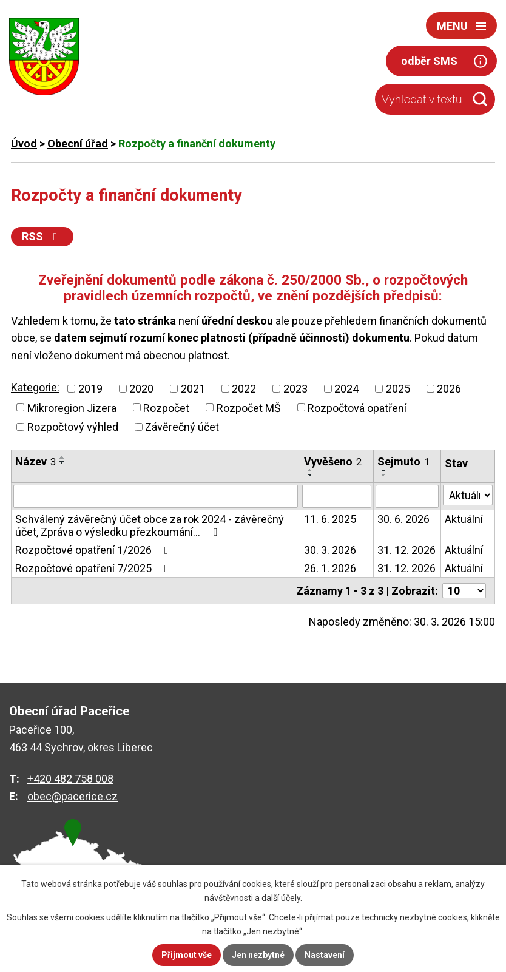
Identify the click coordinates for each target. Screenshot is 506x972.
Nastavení (325, 955)
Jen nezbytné (258, 955)
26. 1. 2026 (330, 568)
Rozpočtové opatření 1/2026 (94, 550)
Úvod (24, 143)
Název (35, 461)
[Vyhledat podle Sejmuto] (407, 496)
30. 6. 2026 (403, 519)
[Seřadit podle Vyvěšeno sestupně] (310, 475)
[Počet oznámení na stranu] (464, 590)
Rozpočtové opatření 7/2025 (94, 568)
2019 (90, 388)
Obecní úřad (77, 143)
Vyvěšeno (333, 461)
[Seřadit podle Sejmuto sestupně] (384, 475)
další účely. (281, 898)
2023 (295, 388)
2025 (398, 388)
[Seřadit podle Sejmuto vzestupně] (384, 470)
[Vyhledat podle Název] (155, 496)
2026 (449, 388)
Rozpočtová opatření (357, 407)
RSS (42, 236)
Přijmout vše (186, 955)
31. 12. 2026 (406, 550)
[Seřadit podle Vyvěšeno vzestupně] (310, 470)
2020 (141, 388)
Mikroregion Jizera (71, 407)
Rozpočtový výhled (72, 426)
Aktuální (464, 519)
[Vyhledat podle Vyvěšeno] (336, 496)
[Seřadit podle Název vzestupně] (62, 457)
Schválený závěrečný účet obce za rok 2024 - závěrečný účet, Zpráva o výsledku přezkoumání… (149, 525)
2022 (244, 388)
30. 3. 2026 (330, 550)
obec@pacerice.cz (72, 796)
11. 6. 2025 (330, 519)
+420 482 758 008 (70, 778)
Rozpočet (166, 407)
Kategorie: (35, 387)
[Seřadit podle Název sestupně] (62, 462)
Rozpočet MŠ (249, 407)
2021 (193, 388)
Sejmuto (403, 461)
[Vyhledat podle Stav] (468, 495)
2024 (346, 388)
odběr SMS (429, 61)
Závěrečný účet (182, 426)
